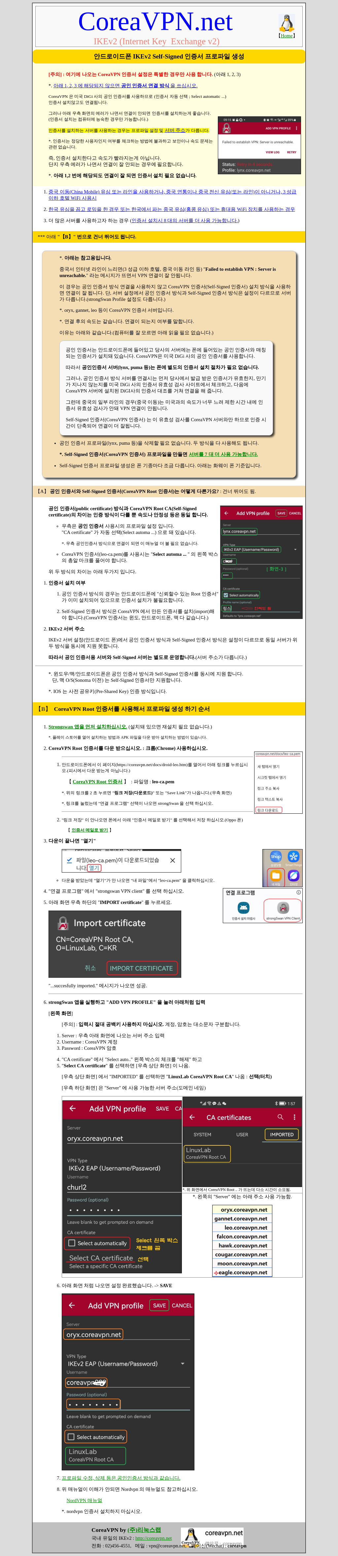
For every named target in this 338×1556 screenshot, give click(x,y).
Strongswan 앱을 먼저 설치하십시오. (88, 726)
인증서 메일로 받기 (90, 830)
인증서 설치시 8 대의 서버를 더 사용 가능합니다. (185, 220)
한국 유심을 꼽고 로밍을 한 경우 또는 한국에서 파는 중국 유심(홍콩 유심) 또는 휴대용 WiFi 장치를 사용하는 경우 (172, 209)
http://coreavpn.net (153, 1538)
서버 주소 (175, 130)
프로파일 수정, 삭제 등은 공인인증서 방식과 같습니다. (121, 1478)
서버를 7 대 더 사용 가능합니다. (223, 454)
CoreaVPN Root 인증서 (97, 781)
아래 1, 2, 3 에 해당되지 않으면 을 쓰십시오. (125, 85)
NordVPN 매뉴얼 (84, 1500)
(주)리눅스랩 (144, 1530)
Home (287, 35)
